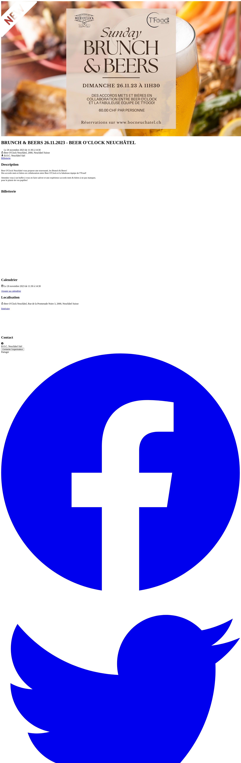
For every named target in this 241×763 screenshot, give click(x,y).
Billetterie (6, 158)
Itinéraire (5, 308)
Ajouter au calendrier (11, 291)
